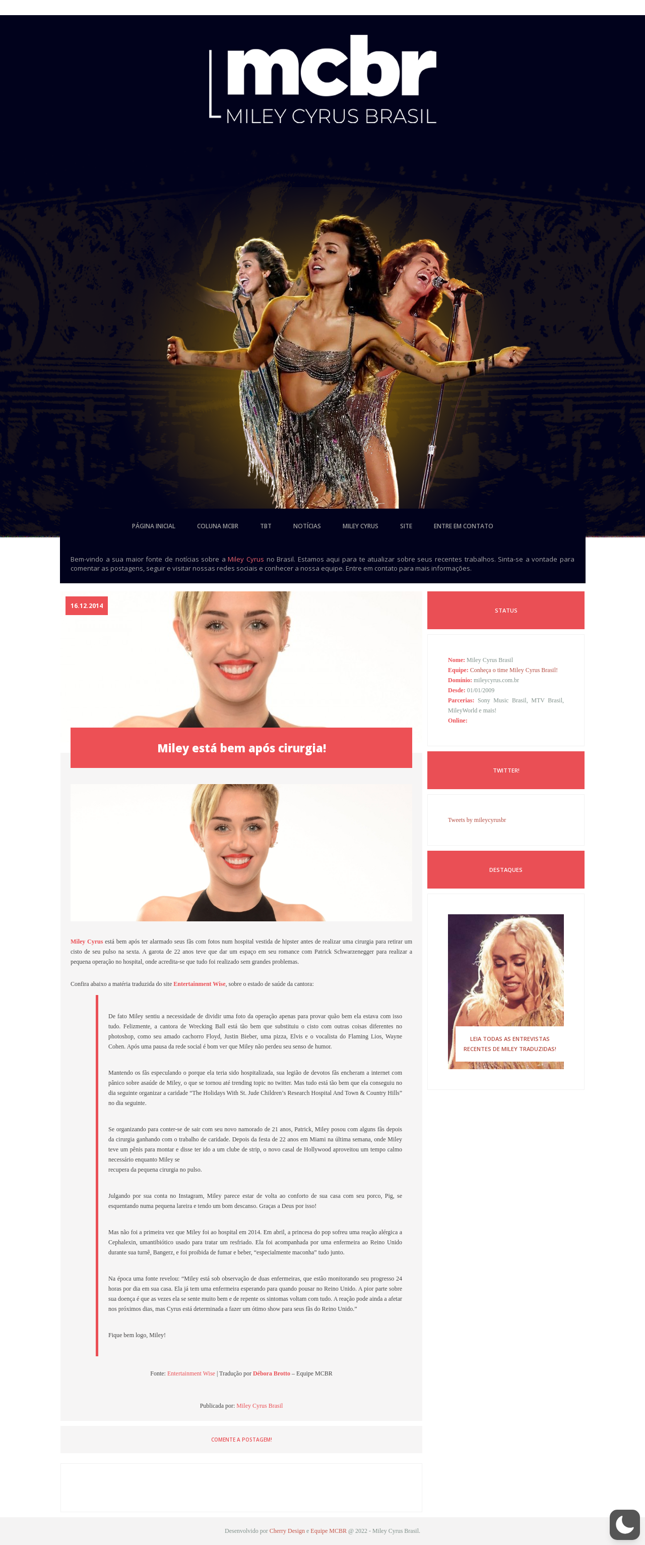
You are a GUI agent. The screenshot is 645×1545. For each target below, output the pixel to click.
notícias (307, 526)
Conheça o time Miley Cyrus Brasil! (514, 670)
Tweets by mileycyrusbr (477, 819)
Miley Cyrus (246, 559)
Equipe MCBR (328, 1530)
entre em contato (463, 526)
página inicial (153, 526)
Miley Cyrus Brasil (259, 1405)
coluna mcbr (217, 526)
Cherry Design (287, 1530)
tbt (266, 526)
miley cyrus (360, 526)
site (406, 526)
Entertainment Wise (191, 1373)
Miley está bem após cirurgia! (241, 747)
